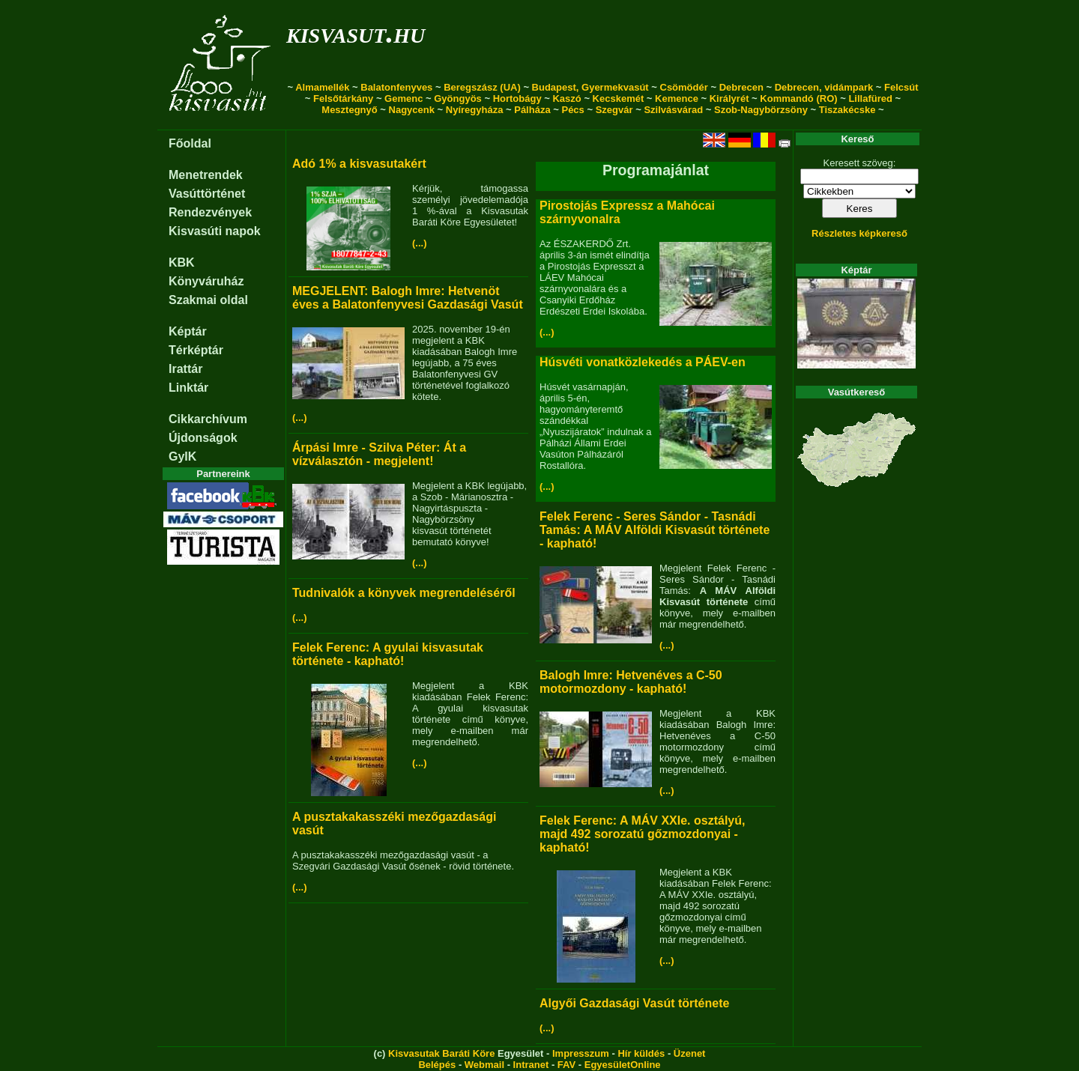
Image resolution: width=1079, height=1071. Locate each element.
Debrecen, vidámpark (824, 87)
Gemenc (403, 98)
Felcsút (901, 87)
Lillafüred (870, 98)
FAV (566, 1064)
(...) (419, 243)
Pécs (572, 109)
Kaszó (566, 98)
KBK (182, 262)
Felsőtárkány (343, 98)
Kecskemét (618, 98)
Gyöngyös (458, 98)
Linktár (188, 387)
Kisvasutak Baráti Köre (441, 1053)
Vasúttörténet (207, 193)
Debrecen (741, 87)
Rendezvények (210, 212)
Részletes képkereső (859, 233)
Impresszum (580, 1053)
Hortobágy (517, 98)
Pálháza (532, 109)
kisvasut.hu (355, 32)
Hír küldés (641, 1053)
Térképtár (196, 350)
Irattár (185, 368)
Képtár (188, 331)
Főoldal (190, 143)
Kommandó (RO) (798, 98)
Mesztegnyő (349, 109)
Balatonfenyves (396, 87)
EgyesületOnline (622, 1064)
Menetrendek (206, 175)
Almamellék (322, 87)
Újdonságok (203, 437)
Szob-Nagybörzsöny (761, 109)
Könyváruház (206, 281)
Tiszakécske (847, 109)
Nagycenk (412, 109)
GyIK (182, 456)
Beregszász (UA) (482, 87)
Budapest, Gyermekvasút (590, 87)
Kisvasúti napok (215, 231)
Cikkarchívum (208, 419)
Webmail (484, 1064)
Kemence (676, 98)
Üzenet (690, 1053)
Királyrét (729, 98)
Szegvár (614, 109)
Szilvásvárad (673, 109)
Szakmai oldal (208, 300)
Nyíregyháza (475, 109)
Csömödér (684, 87)
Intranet (531, 1064)
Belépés (437, 1064)
